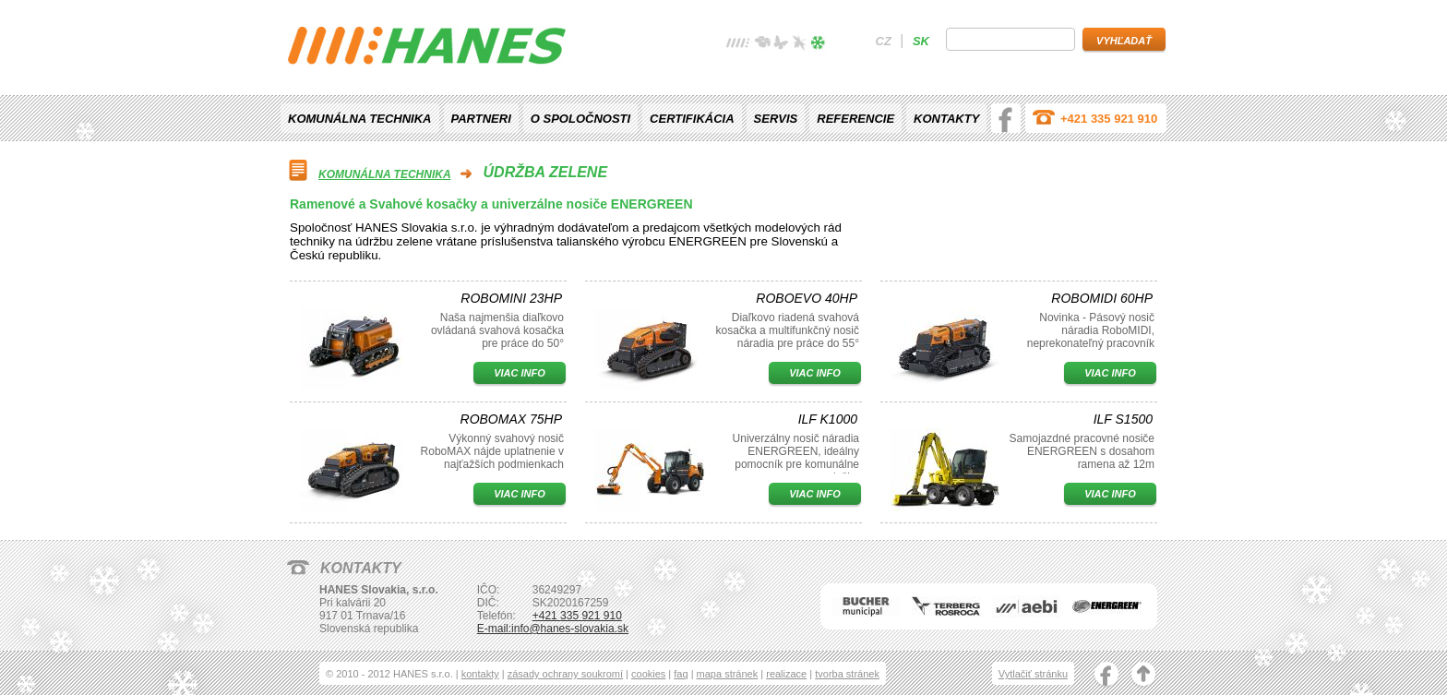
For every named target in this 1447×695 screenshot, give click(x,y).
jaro (762, 44)
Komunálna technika (360, 119)
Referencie (855, 119)
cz (883, 41)
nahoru (1143, 675)
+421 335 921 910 (1108, 119)
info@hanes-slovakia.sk (569, 628)
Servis (776, 119)
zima (817, 44)
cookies (648, 673)
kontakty (480, 673)
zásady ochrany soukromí (565, 673)
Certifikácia (692, 119)
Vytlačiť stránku (1033, 673)
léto (780, 44)
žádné (738, 44)
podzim (799, 44)
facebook (1006, 118)
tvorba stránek (847, 673)
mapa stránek (728, 673)
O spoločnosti (580, 119)
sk (921, 41)
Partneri (481, 119)
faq (681, 673)
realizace (786, 673)
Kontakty (946, 119)
